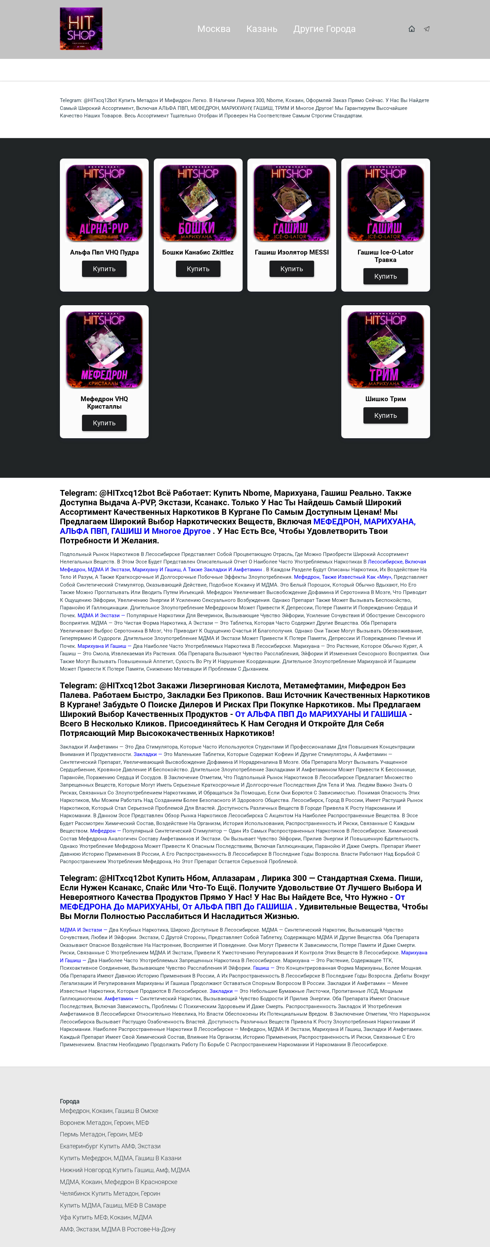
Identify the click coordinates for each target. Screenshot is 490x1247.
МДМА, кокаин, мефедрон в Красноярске (118, 1181)
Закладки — (149, 754)
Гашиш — (264, 968)
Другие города (324, 28)
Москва (214, 28)
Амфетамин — (122, 999)
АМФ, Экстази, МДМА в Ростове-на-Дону (118, 1229)
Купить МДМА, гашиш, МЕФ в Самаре (113, 1205)
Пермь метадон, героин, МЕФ (101, 1134)
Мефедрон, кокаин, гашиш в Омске (109, 1110)
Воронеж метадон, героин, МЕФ (104, 1122)
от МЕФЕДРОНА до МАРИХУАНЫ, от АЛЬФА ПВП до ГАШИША (232, 902)
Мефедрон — (106, 831)
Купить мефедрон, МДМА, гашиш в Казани (120, 1158)
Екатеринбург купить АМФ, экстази (110, 1146)
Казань (262, 28)
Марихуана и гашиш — (105, 646)
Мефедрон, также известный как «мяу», (344, 577)
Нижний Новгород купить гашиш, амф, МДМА (125, 1170)
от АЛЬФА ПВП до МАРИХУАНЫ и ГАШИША (322, 714)
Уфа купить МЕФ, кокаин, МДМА (106, 1217)
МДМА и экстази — (102, 615)
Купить (104, 269)
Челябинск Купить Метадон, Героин (110, 1193)
